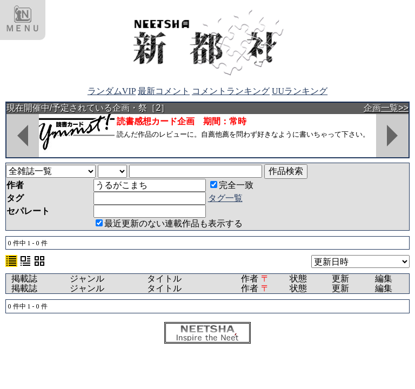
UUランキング (299, 91)
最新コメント (164, 91)
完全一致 (231, 185)
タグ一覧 (225, 198)
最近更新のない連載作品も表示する (169, 223)
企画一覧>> (386, 107)
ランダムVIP (112, 91)
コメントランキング (231, 91)
